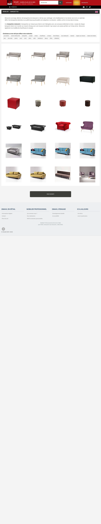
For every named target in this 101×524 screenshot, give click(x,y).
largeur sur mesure (80, 35)
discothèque (56, 35)
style (34, 38)
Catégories (69, 2)
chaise (36, 35)
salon (30, 38)
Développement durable (58, 213)
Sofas (96, 12)
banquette (24, 35)
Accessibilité (55, 216)
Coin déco (80, 213)
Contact (76, 2)
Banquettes (14, 11)
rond (25, 38)
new (5, 38)
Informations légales (7, 213)
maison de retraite (91, 35)
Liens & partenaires (82, 216)
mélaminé (56, 38)
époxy (46, 38)
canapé (30, 35)
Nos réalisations (31, 216)
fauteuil (72, 35)
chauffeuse (42, 35)
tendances (40, 38)
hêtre (51, 38)
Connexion (13, 7)
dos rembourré (64, 35)
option (16, 38)
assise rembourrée (15, 35)
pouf (21, 38)
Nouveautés (85, 2)
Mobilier (6, 11)
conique (49, 35)
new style (10, 38)
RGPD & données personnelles (35, 218)
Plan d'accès (5, 218)
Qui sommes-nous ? (32, 213)
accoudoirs (6, 35)
